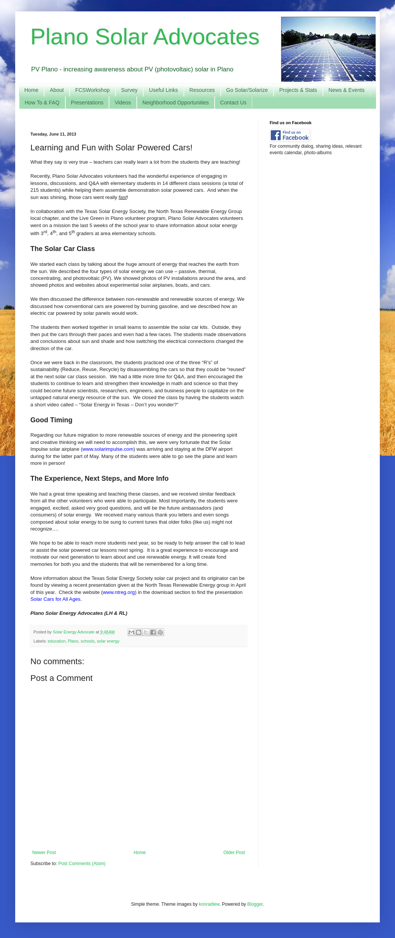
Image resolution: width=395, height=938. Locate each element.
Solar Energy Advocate (74, 632)
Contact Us (233, 102)
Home (31, 90)
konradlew (209, 904)
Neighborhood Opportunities (175, 102)
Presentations (87, 102)
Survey (129, 90)
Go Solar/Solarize (247, 90)
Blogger (255, 904)
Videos (123, 102)
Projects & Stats (298, 90)
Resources (202, 90)
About (57, 90)
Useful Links (163, 90)
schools (88, 641)
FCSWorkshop (92, 90)
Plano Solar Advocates (145, 36)
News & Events (347, 90)
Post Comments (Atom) (82, 863)
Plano (73, 641)
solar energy (108, 641)
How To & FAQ (42, 102)
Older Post (234, 852)
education (57, 641)
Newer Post (44, 852)
